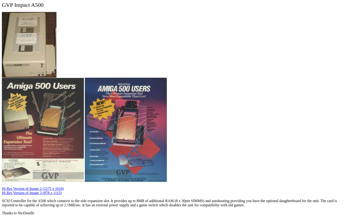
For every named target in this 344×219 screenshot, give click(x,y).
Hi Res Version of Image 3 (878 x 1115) (32, 193)
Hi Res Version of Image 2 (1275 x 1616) (33, 189)
